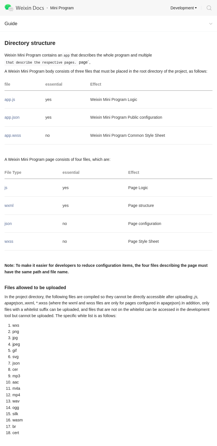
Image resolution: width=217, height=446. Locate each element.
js (6, 187)
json (8, 223)
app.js (10, 99)
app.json (12, 117)
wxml (9, 205)
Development (182, 8)
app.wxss (13, 135)
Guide (11, 23)
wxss (9, 241)
